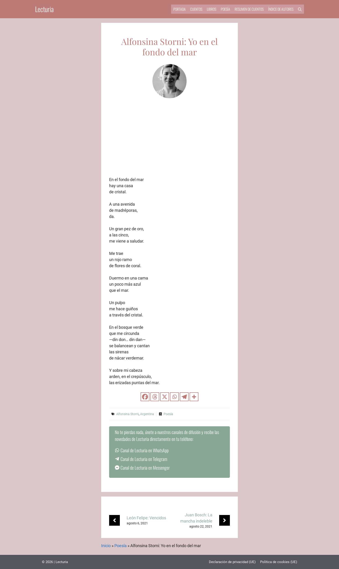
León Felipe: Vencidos (146, 517)
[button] (300, 9)
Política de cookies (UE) (278, 562)
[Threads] (154, 396)
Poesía (225, 9)
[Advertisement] (169, 142)
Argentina (147, 414)
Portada (179, 9)
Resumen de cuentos (249, 9)
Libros (211, 9)
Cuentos (196, 9)
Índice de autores (280, 9)
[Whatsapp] (174, 396)
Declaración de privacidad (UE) (232, 562)
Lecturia (44, 9)
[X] (164, 396)
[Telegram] (184, 396)
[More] (194, 396)
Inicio (106, 545)
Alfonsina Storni (127, 414)
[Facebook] (145, 396)
